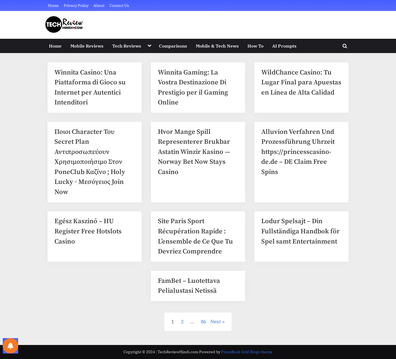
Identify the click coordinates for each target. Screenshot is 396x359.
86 (203, 326)
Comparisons (173, 46)
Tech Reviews (126, 46)
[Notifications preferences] (10, 346)
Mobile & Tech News (217, 46)
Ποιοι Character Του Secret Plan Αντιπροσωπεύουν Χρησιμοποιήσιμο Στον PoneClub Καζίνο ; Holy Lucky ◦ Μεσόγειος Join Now (91, 164)
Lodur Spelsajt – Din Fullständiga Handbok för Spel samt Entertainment (301, 234)
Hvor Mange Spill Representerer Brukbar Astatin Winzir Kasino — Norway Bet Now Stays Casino (195, 153)
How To (255, 46)
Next (215, 326)
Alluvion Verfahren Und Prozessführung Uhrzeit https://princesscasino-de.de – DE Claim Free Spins (298, 153)
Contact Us (119, 5)
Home (53, 5)
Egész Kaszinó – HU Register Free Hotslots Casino (89, 234)
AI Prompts (284, 46)
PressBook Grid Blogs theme (247, 351)
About (99, 5)
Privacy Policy (76, 5)
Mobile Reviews (86, 46)
